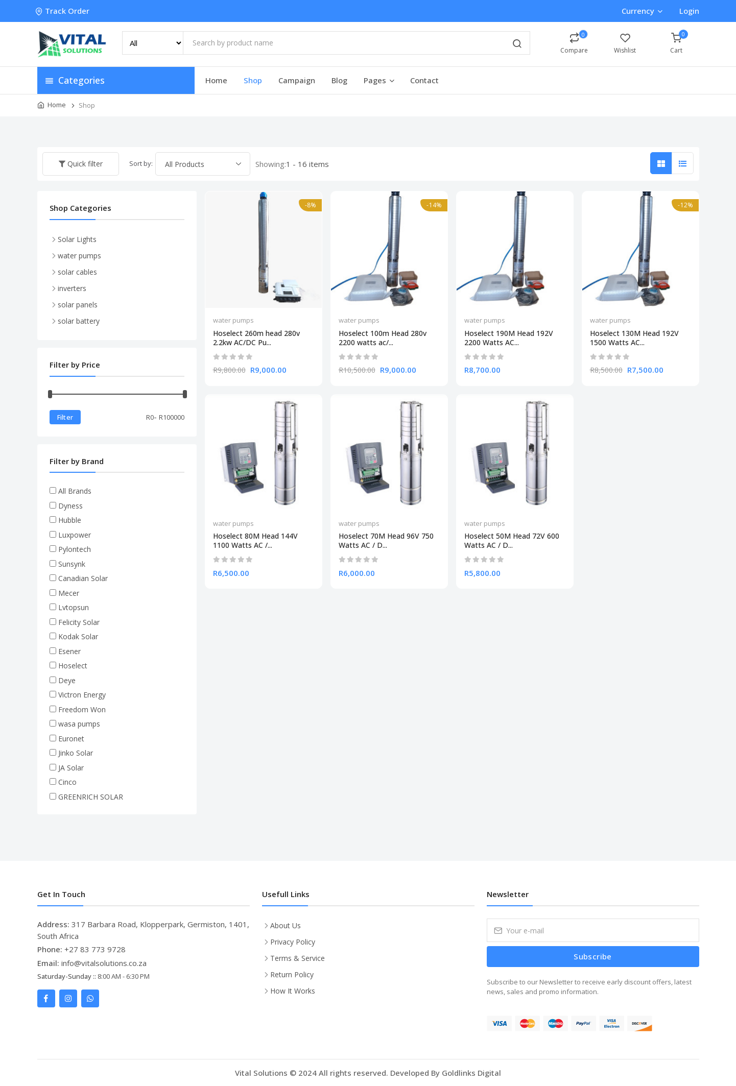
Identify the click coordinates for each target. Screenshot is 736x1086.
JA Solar (71, 768)
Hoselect (72, 665)
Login (689, 11)
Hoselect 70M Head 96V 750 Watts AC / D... (386, 541)
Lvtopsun (73, 607)
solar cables (77, 272)
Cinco (67, 782)
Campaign (296, 80)
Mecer (68, 593)
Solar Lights (77, 239)
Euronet (71, 738)
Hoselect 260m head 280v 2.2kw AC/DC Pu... (256, 338)
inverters (72, 288)
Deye (67, 680)
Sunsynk (71, 564)
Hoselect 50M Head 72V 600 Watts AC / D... (511, 541)
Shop (253, 80)
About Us (285, 925)
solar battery (79, 321)
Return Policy (292, 974)
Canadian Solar (83, 578)
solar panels (78, 304)
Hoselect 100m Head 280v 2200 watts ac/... (382, 338)
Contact (424, 80)
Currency (642, 11)
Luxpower (74, 535)
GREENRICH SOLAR (90, 797)
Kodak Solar (78, 636)
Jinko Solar (75, 753)
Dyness (70, 506)
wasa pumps (79, 724)
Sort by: (141, 163)
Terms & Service (297, 958)
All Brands (74, 491)
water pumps (233, 320)
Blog (339, 80)
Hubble (69, 520)
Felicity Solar (79, 622)
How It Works (292, 991)
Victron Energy (82, 694)
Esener (69, 651)
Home (216, 80)
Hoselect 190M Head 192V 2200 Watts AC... (508, 338)
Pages (380, 80)
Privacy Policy (292, 942)
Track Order (63, 11)
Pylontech (74, 549)
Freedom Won (82, 709)
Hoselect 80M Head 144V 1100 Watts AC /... (255, 541)
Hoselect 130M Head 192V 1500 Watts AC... (634, 338)
